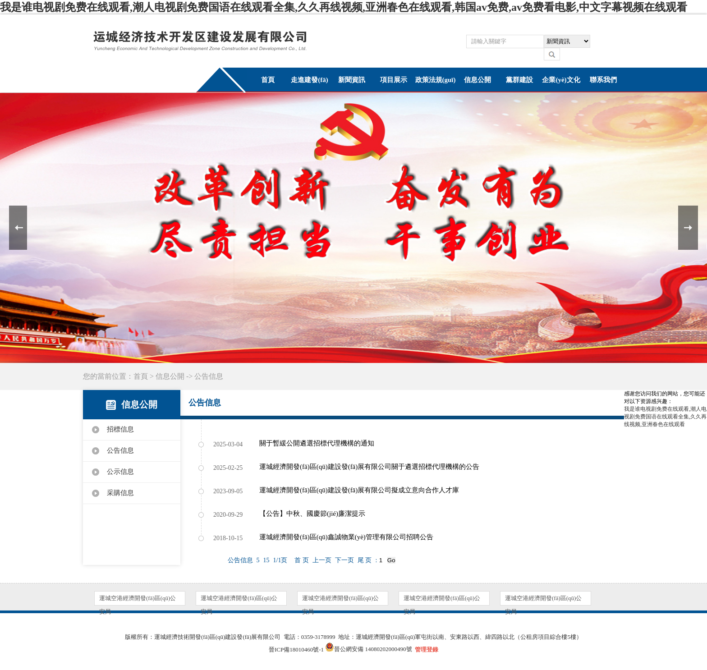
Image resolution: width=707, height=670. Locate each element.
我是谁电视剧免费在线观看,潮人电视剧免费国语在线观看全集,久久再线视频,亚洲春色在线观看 (665, 416)
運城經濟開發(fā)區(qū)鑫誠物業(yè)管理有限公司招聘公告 (346, 537)
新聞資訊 (351, 79)
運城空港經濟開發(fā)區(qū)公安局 (137, 600)
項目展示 (393, 79)
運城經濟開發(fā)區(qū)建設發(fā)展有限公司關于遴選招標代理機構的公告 (369, 466)
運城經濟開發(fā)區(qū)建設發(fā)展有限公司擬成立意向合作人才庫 (359, 490)
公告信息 (120, 450)
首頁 (268, 79)
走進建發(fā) (309, 79)
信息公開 (477, 79)
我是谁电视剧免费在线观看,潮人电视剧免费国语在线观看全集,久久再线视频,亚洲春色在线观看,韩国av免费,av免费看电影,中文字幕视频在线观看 (343, 7)
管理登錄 (426, 649)
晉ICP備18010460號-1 (296, 649)
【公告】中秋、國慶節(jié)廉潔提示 (312, 513)
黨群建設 (519, 79)
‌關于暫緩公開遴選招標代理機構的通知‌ (316, 443)
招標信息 (120, 429)
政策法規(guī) (435, 79)
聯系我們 (603, 79)
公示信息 (120, 471)
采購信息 (120, 492)
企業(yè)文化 (561, 79)
